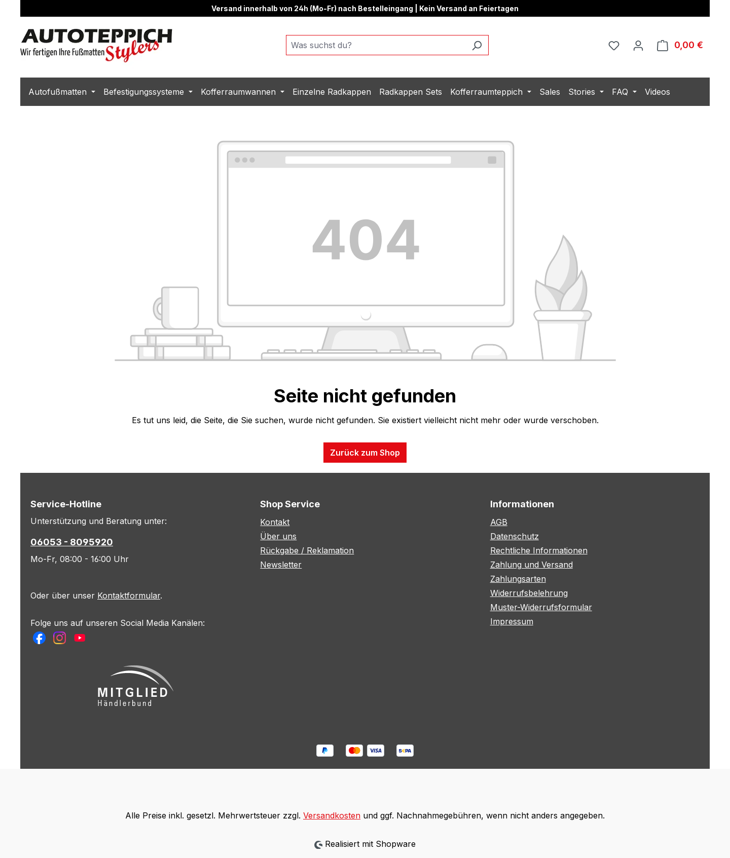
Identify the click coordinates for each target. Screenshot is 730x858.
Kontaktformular (128, 595)
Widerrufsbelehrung (529, 593)
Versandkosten (331, 815)
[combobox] (375, 45)
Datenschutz (514, 536)
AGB (498, 522)
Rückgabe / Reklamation (307, 550)
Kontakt (274, 522)
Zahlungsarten (518, 579)
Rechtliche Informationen (539, 550)
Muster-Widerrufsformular (541, 607)
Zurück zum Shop (365, 452)
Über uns (278, 536)
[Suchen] (477, 45)
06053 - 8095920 (71, 542)
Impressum (511, 621)
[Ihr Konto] (638, 45)
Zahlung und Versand (531, 564)
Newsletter (281, 564)
